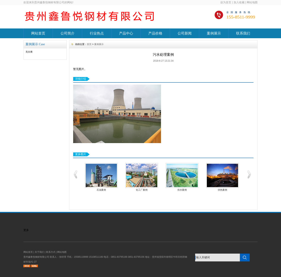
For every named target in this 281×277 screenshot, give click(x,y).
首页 (89, 44)
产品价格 (155, 33)
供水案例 (182, 190)
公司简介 (67, 33)
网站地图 (252, 2)
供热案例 (222, 190)
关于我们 (39, 252)
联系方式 (50, 252)
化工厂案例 (142, 190)
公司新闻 (185, 33)
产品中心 (126, 33)
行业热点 (97, 33)
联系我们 (243, 33)
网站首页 (38, 33)
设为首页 (225, 2)
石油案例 (101, 190)
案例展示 (214, 33)
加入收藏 (239, 2)
